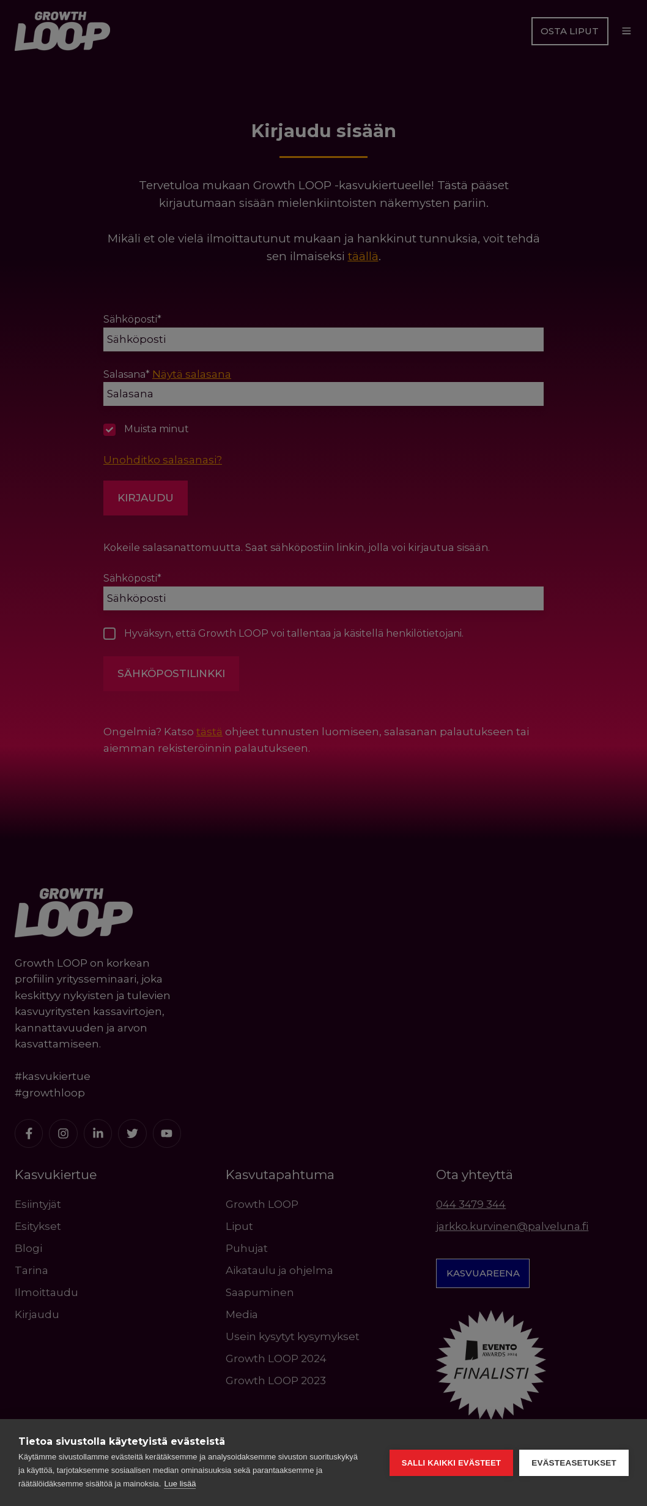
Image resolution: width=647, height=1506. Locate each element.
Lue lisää (180, 1483)
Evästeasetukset (573, 1462)
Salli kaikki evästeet (451, 1462)
